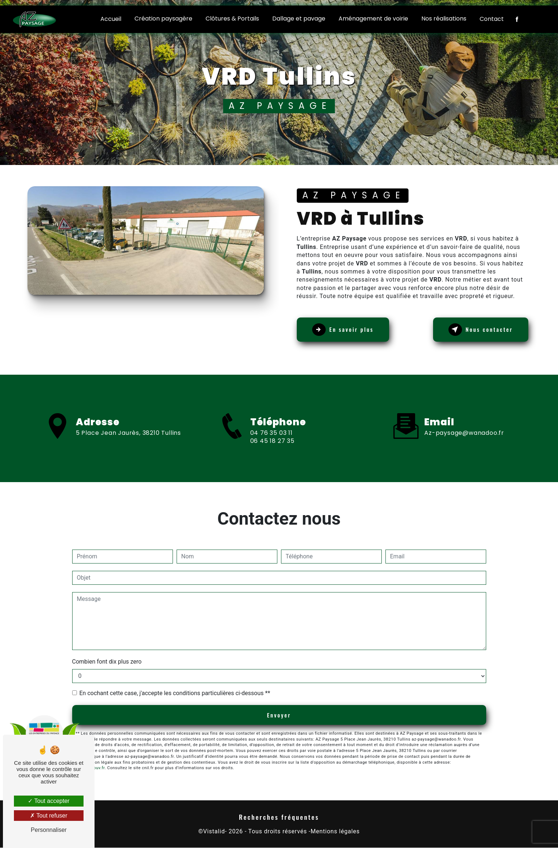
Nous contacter (475, 329)
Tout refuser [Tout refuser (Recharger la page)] (48, 815)
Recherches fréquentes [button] (279, 817)
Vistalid (214, 832)
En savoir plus (348, 329)
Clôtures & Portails (232, 18)
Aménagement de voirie (373, 18)
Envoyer (279, 715)
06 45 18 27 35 (272, 469)
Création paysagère (163, 18)
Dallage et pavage (298, 18)
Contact (492, 19)
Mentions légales (335, 832)
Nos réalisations (443, 18)
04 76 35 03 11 (271, 460)
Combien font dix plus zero (107, 661)
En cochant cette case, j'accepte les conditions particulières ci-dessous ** (175, 693)
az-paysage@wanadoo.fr (464, 405)
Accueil (110, 19)
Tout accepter (48, 801)
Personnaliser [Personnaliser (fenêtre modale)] (49, 830)
